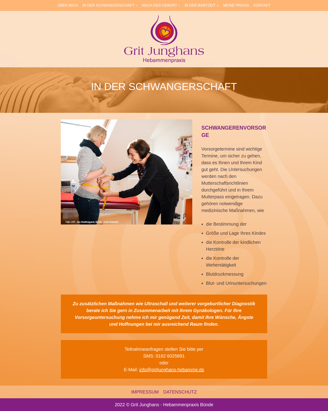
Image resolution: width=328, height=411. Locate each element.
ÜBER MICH (67, 5)
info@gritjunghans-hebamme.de (171, 369)
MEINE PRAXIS (236, 5)
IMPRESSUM (145, 391)
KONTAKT (262, 5)
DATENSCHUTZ (180, 391)
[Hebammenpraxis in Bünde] (164, 39)
